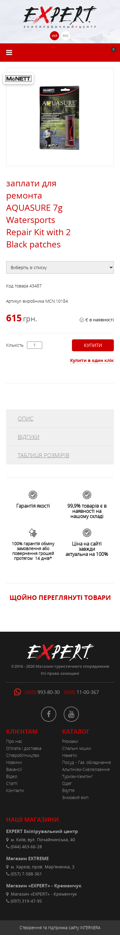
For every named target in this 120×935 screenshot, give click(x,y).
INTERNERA (90, 927)
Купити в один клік (92, 360)
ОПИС (25, 418)
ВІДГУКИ (28, 436)
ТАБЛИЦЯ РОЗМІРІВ (43, 455)
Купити (93, 345)
